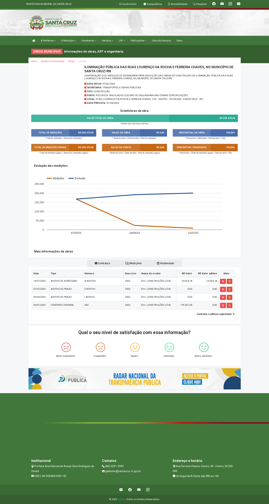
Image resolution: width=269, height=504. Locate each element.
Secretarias (89, 40)
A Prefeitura (48, 40)
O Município (68, 40)
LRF (122, 40)
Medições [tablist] (133, 263)
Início (34, 61)
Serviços (107, 40)
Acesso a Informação (53, 61)
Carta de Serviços (161, 40)
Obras (71, 61)
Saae (179, 40)
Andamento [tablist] (166, 263)
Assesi (121, 499)
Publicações (138, 40)
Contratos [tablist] (102, 263)
